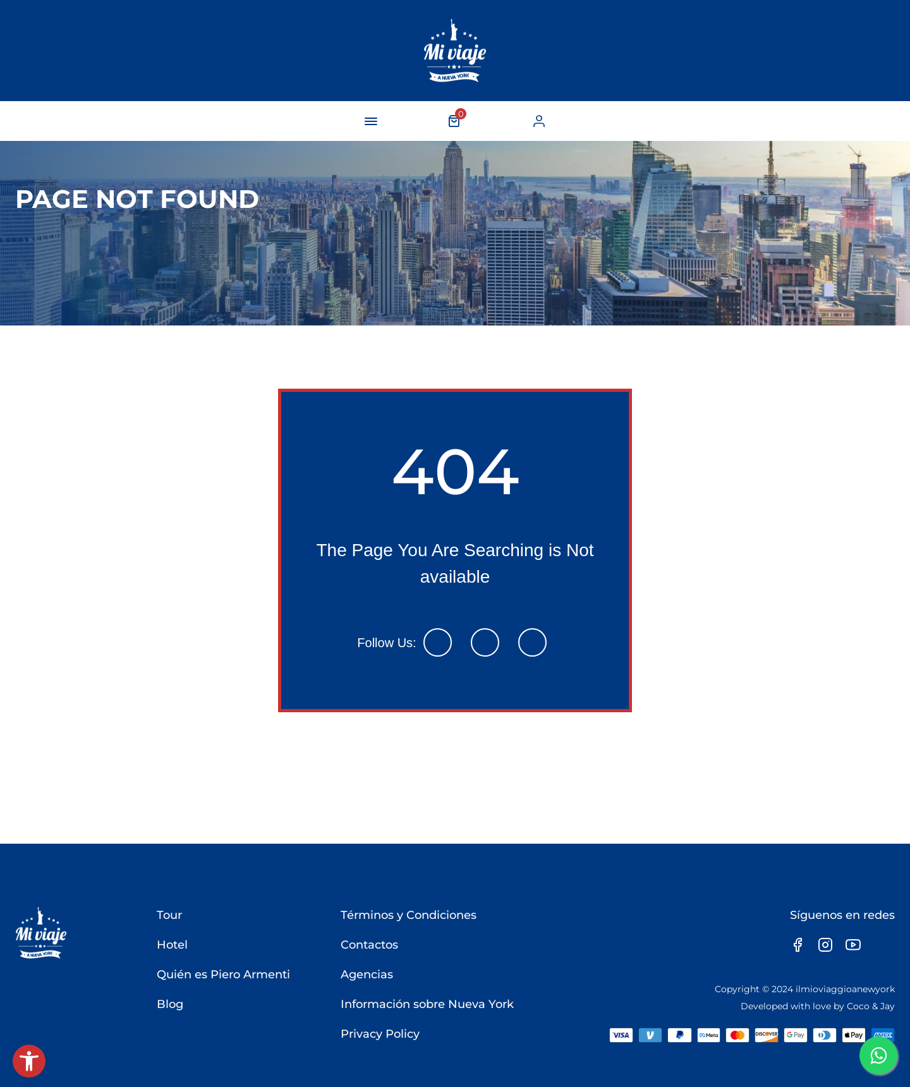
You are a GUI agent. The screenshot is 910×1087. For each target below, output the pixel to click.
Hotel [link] (171, 945)
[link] (29, 1061)
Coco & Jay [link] (871, 1006)
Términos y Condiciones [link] (408, 915)
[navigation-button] (371, 121)
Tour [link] (168, 915)
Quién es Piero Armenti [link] (222, 974)
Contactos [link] (368, 945)
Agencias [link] (366, 974)
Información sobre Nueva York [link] (426, 1004)
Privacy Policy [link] (379, 1034)
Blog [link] (169, 1004)
